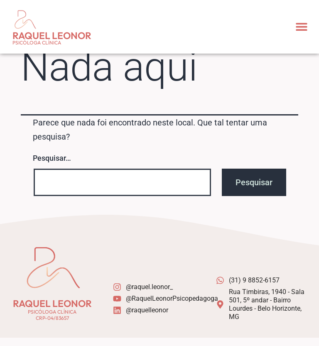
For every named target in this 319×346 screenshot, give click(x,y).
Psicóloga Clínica (36, 42)
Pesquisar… (52, 166)
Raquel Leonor (51, 35)
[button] (301, 26)
